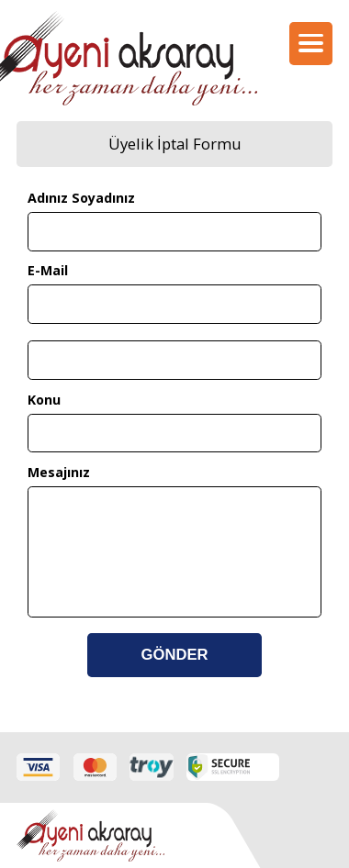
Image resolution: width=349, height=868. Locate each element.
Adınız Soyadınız (81, 197)
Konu (44, 399)
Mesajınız (59, 472)
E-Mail (48, 270)
